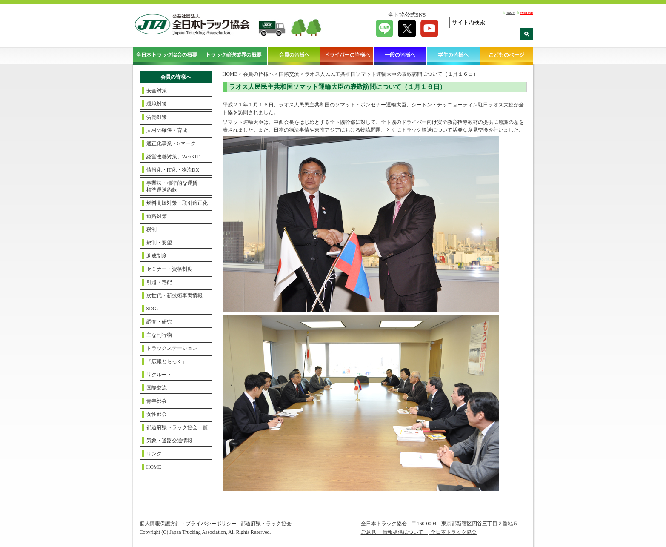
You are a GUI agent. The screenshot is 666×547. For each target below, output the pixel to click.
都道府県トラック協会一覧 (177, 427)
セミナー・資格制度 (169, 269)
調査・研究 (159, 322)
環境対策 (156, 104)
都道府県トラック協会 (266, 524)
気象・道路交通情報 (169, 441)
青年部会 (156, 401)
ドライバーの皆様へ (347, 55)
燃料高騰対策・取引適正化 (177, 203)
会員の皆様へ (294, 55)
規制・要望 (159, 243)
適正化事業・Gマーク (171, 143)
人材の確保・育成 (166, 130)
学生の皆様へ (453, 55)
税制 (151, 229)
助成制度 (156, 256)
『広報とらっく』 (166, 361)
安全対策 (156, 91)
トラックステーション (171, 348)
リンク (154, 454)
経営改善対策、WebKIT (173, 157)
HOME (510, 12)
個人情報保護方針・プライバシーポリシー (188, 524)
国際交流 (156, 388)
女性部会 (156, 414)
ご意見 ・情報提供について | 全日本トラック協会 (419, 532)
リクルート (159, 375)
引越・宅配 (159, 282)
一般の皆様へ (400, 55)
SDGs (152, 309)
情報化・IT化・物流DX (173, 170)
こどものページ (506, 55)
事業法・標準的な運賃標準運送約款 (171, 186)
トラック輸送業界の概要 (234, 55)
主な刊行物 (159, 335)
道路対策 (156, 216)
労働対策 (156, 117)
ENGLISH (526, 12)
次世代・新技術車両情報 (174, 295)
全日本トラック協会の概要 (166, 55)
